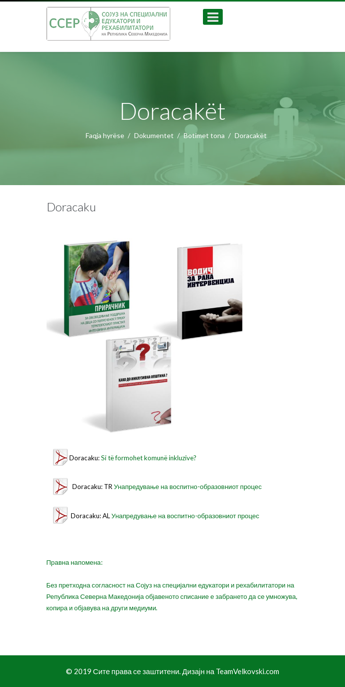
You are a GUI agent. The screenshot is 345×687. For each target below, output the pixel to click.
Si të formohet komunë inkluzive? (149, 458)
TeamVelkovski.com (247, 671)
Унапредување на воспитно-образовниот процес (188, 487)
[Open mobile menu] (213, 17)
